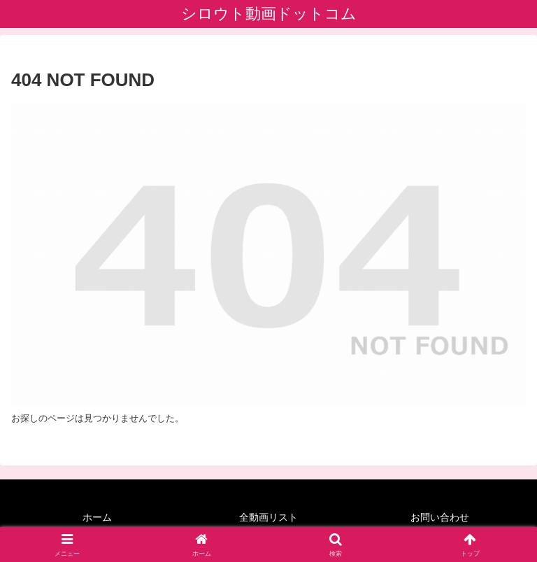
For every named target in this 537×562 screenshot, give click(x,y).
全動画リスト (268, 517)
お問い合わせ (439, 517)
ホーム (97, 517)
